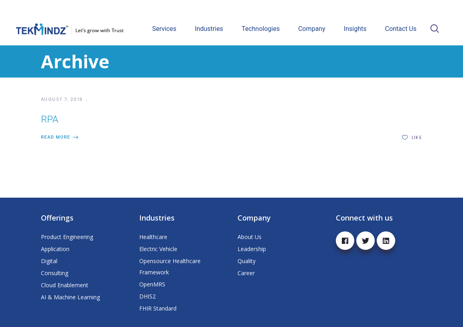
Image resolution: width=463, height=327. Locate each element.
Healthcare (153, 237)
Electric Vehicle (158, 249)
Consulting (54, 273)
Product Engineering (67, 237)
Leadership (252, 249)
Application (55, 249)
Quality (247, 261)
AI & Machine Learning (70, 297)
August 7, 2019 (63, 99)
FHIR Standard (158, 308)
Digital (49, 261)
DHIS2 (147, 296)
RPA (49, 119)
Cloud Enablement (64, 285)
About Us (250, 237)
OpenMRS (152, 284)
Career (246, 273)
